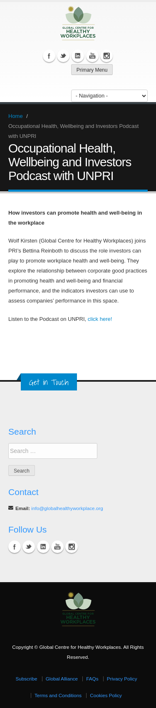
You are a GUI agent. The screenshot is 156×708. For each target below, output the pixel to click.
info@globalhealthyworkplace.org (67, 508)
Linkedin (78, 56)
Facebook (49, 56)
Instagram (106, 56)
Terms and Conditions (58, 695)
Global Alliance (62, 678)
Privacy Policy (122, 678)
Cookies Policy (106, 695)
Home (15, 116)
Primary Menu (92, 70)
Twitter (63, 56)
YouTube (92, 56)
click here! (100, 319)
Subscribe (26, 678)
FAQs (92, 678)
